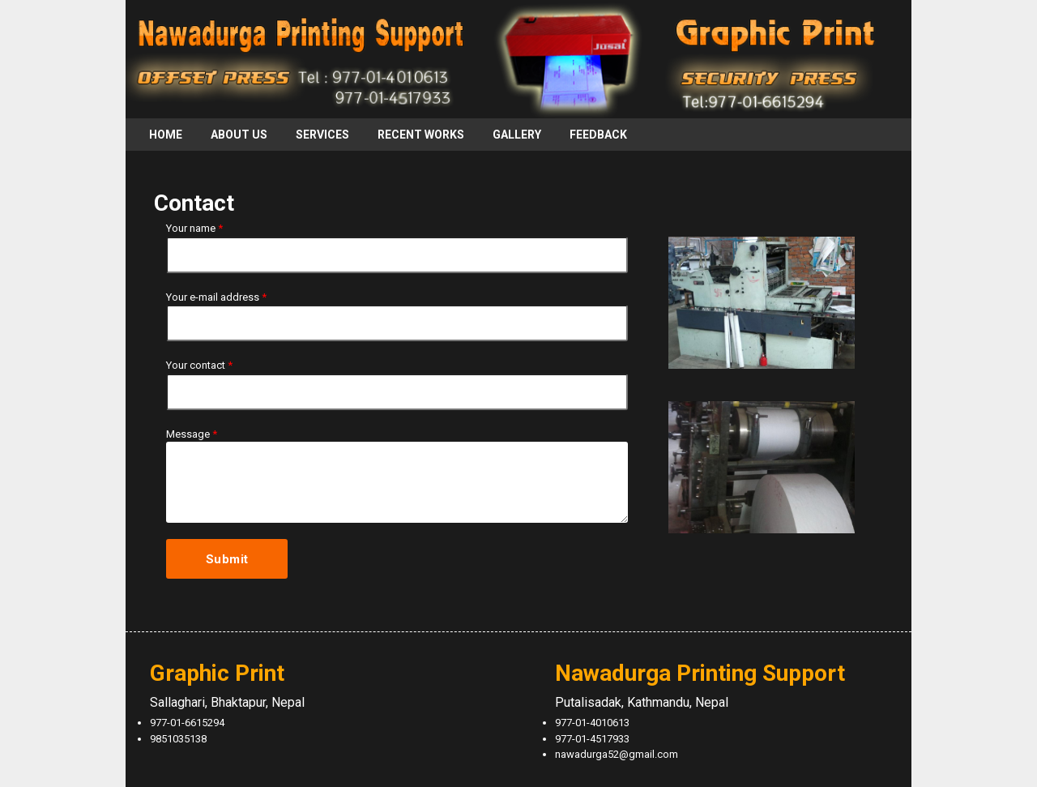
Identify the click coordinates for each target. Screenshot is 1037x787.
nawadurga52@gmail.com (616, 754)
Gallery (517, 134)
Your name (194, 228)
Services (322, 134)
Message (191, 434)
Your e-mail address (216, 297)
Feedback (598, 134)
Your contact (199, 365)
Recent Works (421, 134)
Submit (227, 559)
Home (165, 134)
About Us (239, 134)
